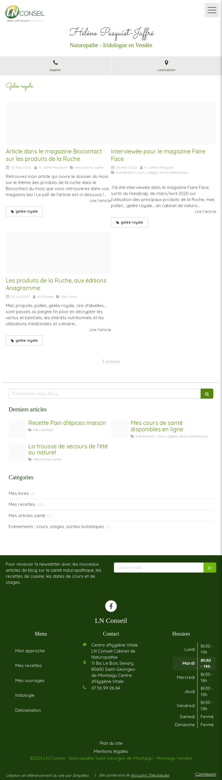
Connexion (205, 774)
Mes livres (19, 493)
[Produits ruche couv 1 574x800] (58, 253)
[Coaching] (119, 428)
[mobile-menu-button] (212, 10)
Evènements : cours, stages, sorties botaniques (56, 526)
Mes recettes (22, 504)
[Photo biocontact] (58, 124)
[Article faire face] (163, 124)
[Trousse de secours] (17, 452)
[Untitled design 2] (17, 428)
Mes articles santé (27, 515)
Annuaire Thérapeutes (150, 775)
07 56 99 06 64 (105, 688)
